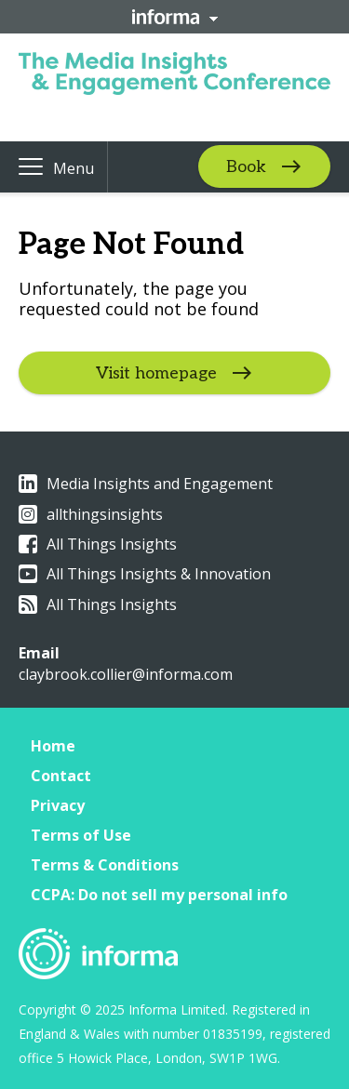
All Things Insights (98, 544)
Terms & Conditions (105, 865)
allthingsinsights (91, 514)
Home (53, 746)
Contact (61, 775)
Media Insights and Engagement (146, 483)
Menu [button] (73, 168)
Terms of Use (81, 835)
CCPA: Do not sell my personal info (159, 894)
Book (246, 167)
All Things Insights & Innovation (145, 574)
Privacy (58, 805)
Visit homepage (156, 373)
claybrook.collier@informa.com (126, 674)
